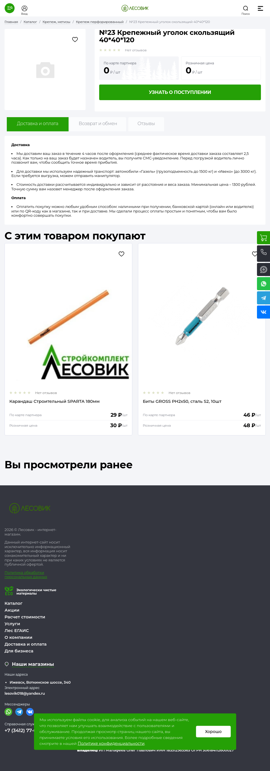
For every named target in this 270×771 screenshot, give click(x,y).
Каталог (13, 603)
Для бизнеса (19, 651)
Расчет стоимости (25, 617)
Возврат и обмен (98, 123)
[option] (68, 339)
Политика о (15, 572)
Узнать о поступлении (180, 92)
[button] (10, 8)
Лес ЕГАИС (17, 630)
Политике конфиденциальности (111, 743)
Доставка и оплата (37, 123)
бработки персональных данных (26, 574)
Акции (12, 610)
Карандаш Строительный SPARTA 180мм (54, 401)
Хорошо (213, 731)
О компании (18, 637)
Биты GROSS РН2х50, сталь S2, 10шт (182, 401)
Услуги (12, 623)
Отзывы (146, 123)
